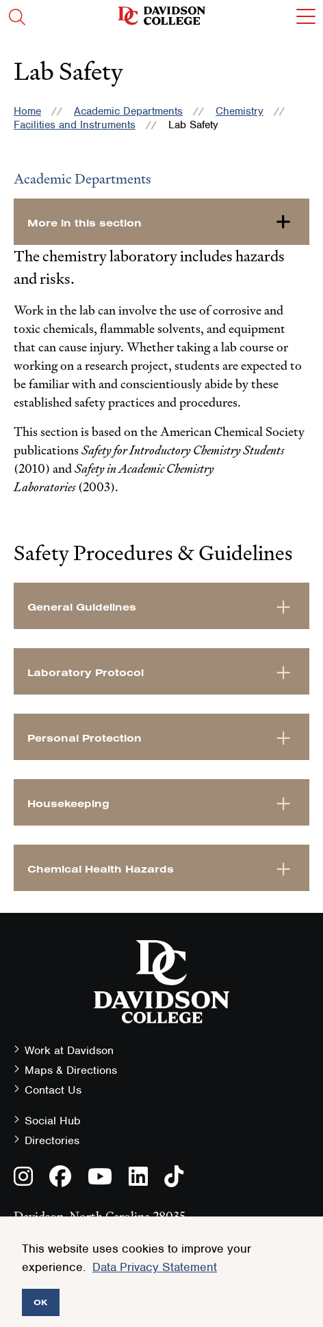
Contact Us (53, 1090)
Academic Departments (128, 111)
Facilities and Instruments (74, 125)
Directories (52, 1140)
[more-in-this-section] (161, 222)
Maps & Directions (71, 1070)
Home (27, 111)
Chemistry (239, 111)
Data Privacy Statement (154, 1266)
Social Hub (53, 1120)
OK (41, 1302)
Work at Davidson (69, 1050)
